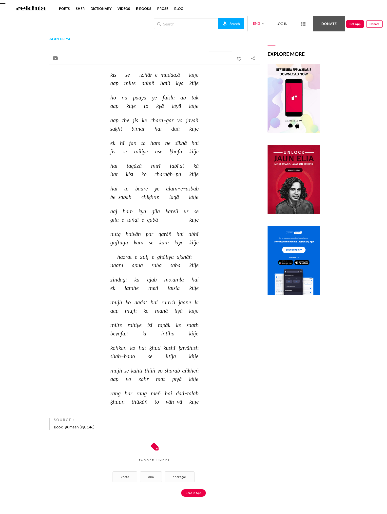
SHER (80, 8)
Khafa (125, 477)
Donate (329, 24)
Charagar (179, 477)
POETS (64, 8)
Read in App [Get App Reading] (193, 493)
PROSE (162, 8)
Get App (355, 24)
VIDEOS (123, 8)
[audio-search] (231, 23)
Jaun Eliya (60, 39)
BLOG (178, 8)
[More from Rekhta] (303, 23)
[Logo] (30, 8)
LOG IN (282, 24)
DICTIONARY (101, 8)
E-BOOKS (143, 8)
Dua (151, 477)
